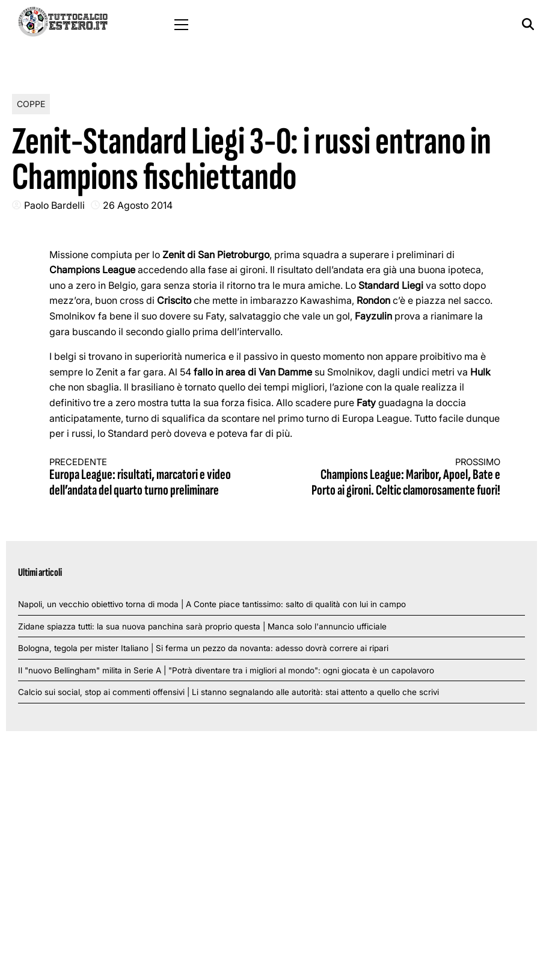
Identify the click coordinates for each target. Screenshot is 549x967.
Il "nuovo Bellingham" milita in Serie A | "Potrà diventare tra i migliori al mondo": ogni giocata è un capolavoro (226, 670)
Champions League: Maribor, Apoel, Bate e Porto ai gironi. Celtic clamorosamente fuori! (398, 478)
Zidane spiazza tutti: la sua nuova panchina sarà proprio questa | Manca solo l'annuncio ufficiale (202, 626)
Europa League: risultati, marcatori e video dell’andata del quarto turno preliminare (151, 478)
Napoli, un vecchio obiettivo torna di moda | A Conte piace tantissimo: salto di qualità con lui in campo (212, 604)
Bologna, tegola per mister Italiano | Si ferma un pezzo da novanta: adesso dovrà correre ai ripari (203, 648)
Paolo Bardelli (54, 205)
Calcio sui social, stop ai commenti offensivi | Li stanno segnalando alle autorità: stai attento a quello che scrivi (228, 692)
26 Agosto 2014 (138, 205)
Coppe (31, 104)
